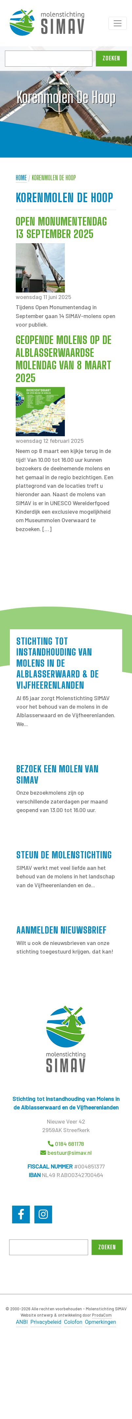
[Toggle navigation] (117, 23)
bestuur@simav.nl (69, 1152)
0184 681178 (69, 1143)
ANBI (22, 1322)
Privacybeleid (45, 1322)
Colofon (73, 1322)
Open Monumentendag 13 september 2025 (61, 227)
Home (21, 178)
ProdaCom (102, 1315)
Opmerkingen (100, 1322)
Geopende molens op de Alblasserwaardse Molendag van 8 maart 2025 (64, 359)
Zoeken (111, 58)
